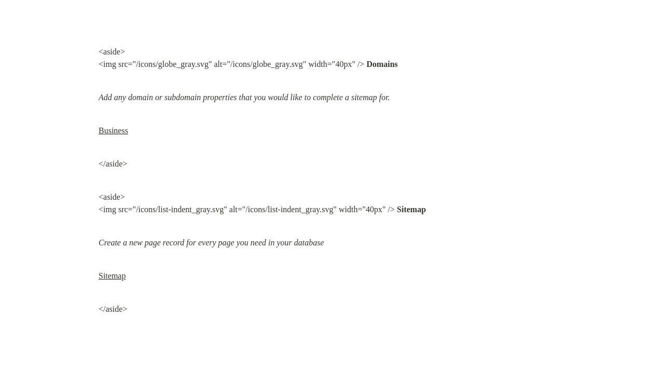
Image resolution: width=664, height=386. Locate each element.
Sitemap (112, 275)
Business (113, 130)
